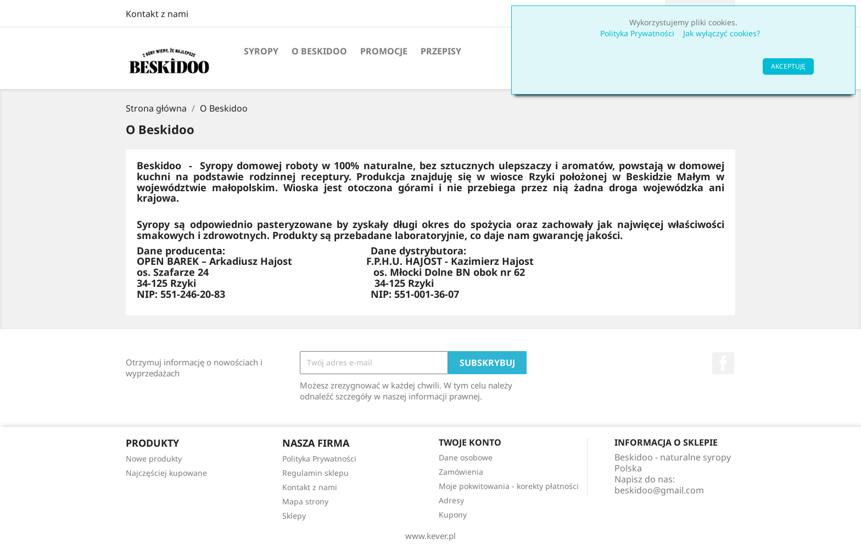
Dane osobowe (466, 457)
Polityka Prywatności (637, 33)
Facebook (723, 363)
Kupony (453, 514)
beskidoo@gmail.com (659, 490)
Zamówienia (461, 471)
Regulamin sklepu (315, 473)
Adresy (451, 500)
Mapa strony (305, 501)
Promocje (383, 51)
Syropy (261, 51)
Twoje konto (470, 442)
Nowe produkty (154, 458)
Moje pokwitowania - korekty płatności (509, 486)
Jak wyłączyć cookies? (721, 33)
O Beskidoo (319, 51)
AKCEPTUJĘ (788, 66)
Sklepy (294, 515)
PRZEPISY (441, 51)
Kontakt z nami (157, 14)
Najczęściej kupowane (166, 473)
